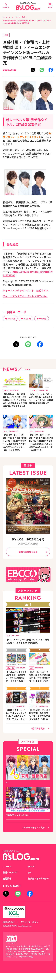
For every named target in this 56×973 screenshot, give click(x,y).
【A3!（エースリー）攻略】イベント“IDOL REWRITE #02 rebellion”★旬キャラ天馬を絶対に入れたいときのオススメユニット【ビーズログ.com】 (15, 442)
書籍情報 (7, 878)
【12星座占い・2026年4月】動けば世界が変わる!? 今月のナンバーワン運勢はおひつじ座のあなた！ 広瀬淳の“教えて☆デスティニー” (15, 401)
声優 (23, 17)
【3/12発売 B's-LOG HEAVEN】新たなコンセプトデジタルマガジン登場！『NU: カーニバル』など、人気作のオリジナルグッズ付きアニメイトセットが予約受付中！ (39, 714)
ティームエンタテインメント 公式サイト (25, 290)
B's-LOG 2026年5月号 (28, 539)
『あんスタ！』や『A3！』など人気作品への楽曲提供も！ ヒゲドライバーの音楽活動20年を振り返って (41, 398)
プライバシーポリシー (30, 921)
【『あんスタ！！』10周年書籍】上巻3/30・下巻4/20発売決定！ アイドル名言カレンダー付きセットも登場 (16, 676)
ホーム (5, 17)
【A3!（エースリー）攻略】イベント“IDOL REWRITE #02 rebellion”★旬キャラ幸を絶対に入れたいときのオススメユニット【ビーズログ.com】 (41, 442)
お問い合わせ (9, 921)
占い (30, 872)
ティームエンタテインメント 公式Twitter (25, 296)
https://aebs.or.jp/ (26, 956)
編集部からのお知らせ (38, 878)
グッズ (31, 866)
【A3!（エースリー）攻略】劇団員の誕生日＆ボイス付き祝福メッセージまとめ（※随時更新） (39, 676)
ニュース (15, 17)
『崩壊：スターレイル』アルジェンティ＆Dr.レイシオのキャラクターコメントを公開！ (16, 714)
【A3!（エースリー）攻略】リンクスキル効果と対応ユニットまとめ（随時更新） (27, 641)
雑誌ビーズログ (10, 872)
